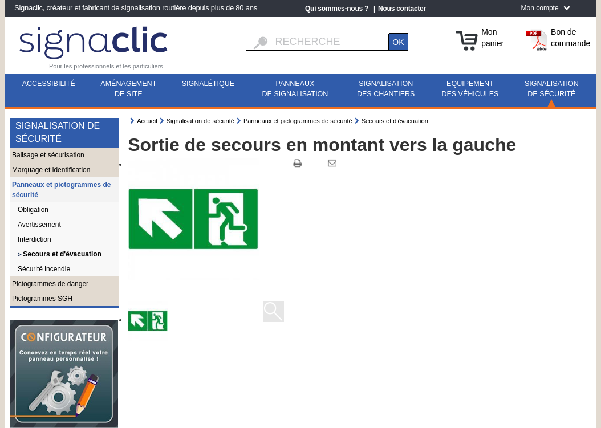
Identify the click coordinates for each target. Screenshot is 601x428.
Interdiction (34, 239)
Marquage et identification (51, 170)
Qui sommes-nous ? (336, 9)
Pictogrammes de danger (50, 284)
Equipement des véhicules (469, 89)
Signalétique (208, 84)
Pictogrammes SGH (42, 299)
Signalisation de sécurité (552, 89)
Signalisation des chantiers (386, 89)
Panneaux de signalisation (295, 89)
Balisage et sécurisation (48, 155)
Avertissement (39, 225)
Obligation (33, 210)
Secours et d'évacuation (61, 254)
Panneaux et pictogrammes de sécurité (61, 190)
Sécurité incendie (44, 269)
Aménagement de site (128, 89)
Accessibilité (48, 84)
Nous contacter (402, 9)
